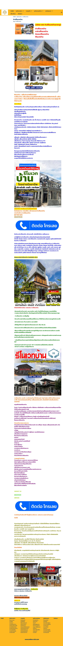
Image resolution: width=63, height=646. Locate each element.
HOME (14, 16)
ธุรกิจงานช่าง (19, 16)
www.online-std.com (31, 639)
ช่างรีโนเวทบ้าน (18, 21)
